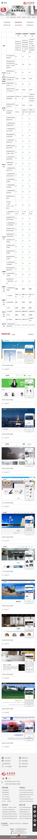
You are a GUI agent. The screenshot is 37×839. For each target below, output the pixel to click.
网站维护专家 (7, 25)
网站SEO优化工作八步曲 (24, 796)
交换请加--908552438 (15, 823)
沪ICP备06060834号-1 (20, 831)
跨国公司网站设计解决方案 (25, 816)
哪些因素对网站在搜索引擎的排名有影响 (27, 794)
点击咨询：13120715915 (18, 837)
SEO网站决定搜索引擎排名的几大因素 (27, 799)
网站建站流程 (30, 25)
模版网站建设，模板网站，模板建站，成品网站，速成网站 (23, 17)
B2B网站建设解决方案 (24, 811)
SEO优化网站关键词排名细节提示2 (9, 818)
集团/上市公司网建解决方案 (25, 818)
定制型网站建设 (5, 790)
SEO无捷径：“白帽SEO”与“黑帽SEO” (10, 807)
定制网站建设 (7, 22)
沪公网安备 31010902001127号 (19, 833)
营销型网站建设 (5, 792)
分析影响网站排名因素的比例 (8, 809)
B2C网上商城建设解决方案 (25, 814)
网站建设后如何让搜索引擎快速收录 (10, 811)
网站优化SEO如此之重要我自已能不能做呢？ (27, 790)
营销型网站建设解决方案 (24, 809)
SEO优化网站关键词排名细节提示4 (9, 814)
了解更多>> (31, 334)
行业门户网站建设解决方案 (25, 807)
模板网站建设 (18, 22)
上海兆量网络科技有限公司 (21, 829)
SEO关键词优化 (5, 794)
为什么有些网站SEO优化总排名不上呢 (27, 792)
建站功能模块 (18, 25)
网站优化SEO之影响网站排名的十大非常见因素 (27, 801)
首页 (8, 17)
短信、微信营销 (5, 796)
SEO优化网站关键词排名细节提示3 (9, 816)
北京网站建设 (5, 825)
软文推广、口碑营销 (6, 801)
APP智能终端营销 (6, 799)
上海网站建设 (24, 823)
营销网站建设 (30, 22)
